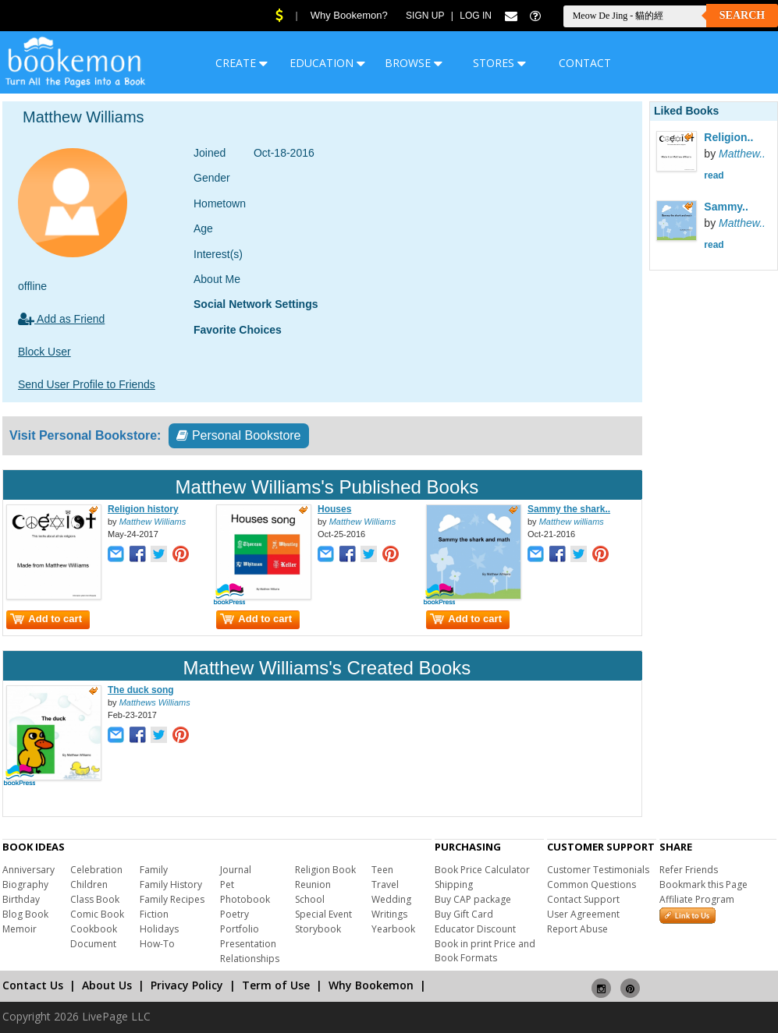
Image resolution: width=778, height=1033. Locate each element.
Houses (334, 509)
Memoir (19, 929)
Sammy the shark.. (569, 509)
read (713, 175)
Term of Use (276, 985)
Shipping (454, 884)
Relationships (249, 958)
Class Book (94, 899)
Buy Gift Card (464, 914)
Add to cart (46, 618)
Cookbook (93, 929)
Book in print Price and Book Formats (485, 950)
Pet (227, 884)
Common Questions (591, 884)
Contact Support (583, 899)
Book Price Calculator (482, 869)
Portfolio (239, 929)
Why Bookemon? (349, 15)
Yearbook (393, 929)
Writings (389, 914)
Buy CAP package (473, 899)
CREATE (241, 62)
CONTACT (585, 62)
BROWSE (413, 62)
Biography (25, 884)
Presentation (248, 943)
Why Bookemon (371, 985)
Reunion (313, 884)
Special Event (323, 914)
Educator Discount (475, 929)
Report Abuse (577, 929)
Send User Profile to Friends (86, 384)
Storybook (318, 929)
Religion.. (728, 137)
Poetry (234, 914)
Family (154, 869)
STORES (499, 62)
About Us (107, 985)
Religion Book (325, 869)
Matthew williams (571, 521)
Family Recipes (172, 899)
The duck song (141, 690)
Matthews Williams (154, 702)
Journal (235, 869)
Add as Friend (61, 319)
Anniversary (28, 869)
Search (742, 15)
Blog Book (25, 914)
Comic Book (97, 914)
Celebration (96, 869)
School (310, 899)
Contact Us (32, 985)
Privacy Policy (187, 985)
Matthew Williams (152, 521)
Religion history (143, 509)
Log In (476, 15)
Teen (382, 869)
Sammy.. (726, 206)
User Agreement (583, 914)
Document (93, 943)
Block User (44, 351)
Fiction (154, 914)
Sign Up (425, 15)
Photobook (245, 899)
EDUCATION (327, 62)
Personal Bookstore (238, 435)
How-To (157, 943)
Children (89, 884)
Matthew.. (742, 153)
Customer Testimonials (598, 869)
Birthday (21, 899)
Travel (385, 884)
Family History (171, 884)
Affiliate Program (696, 899)
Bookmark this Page (703, 884)
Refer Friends (688, 869)
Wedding (391, 899)
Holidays (159, 929)
